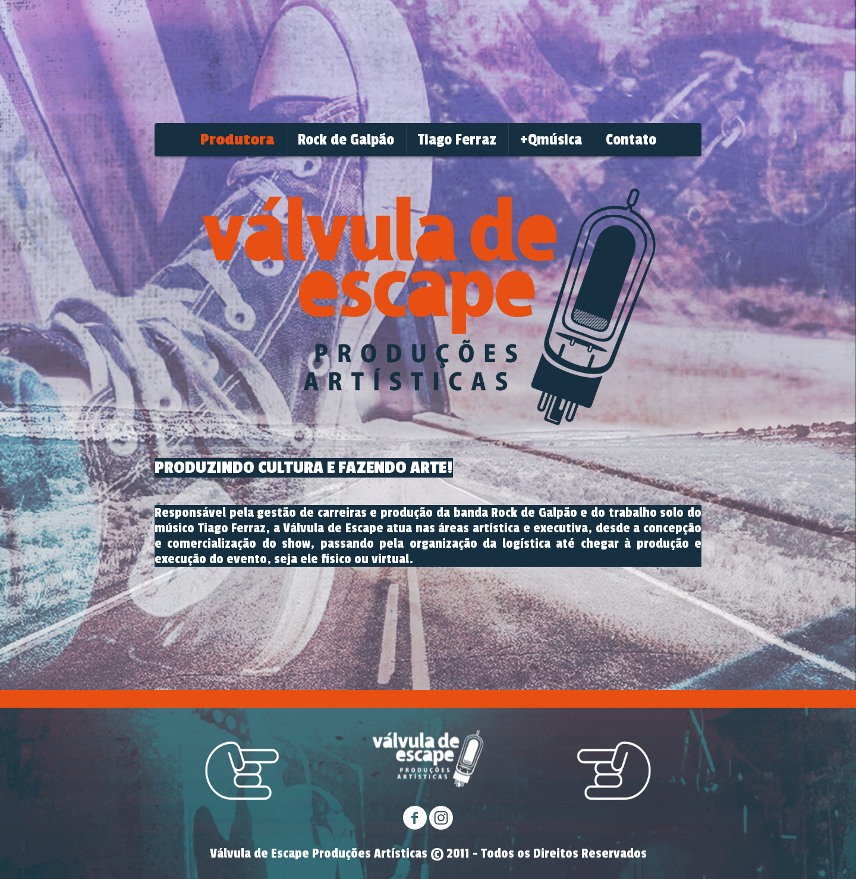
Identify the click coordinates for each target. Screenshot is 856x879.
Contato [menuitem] (631, 140)
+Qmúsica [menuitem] (551, 140)
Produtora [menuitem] (237, 140)
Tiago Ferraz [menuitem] (457, 140)
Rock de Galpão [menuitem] (346, 140)
